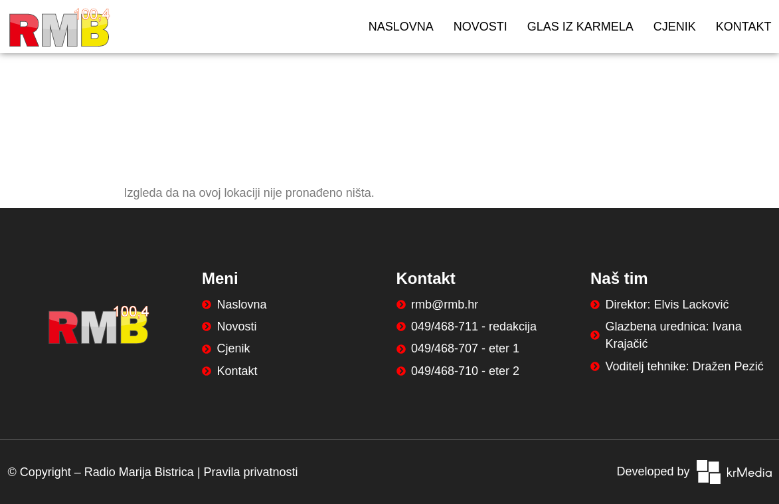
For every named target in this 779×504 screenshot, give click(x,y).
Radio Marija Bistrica (139, 472)
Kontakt (744, 27)
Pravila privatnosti (251, 472)
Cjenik (674, 27)
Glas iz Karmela (580, 27)
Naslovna (401, 27)
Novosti (480, 27)
